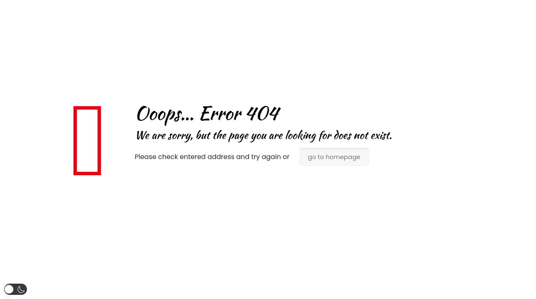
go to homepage (334, 156)
